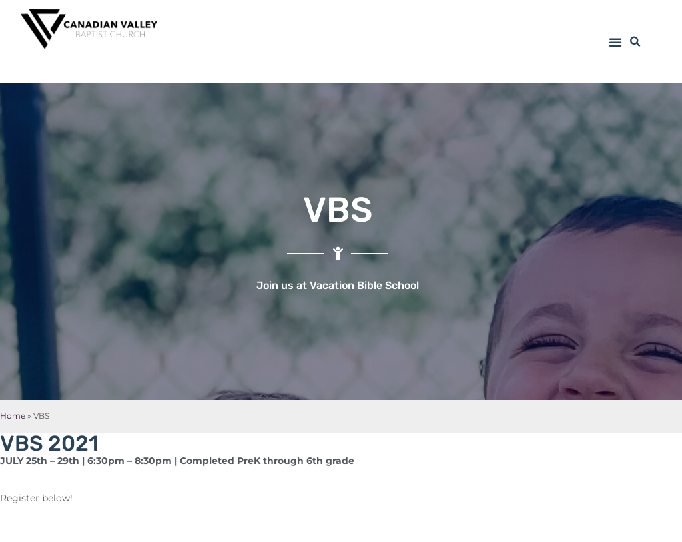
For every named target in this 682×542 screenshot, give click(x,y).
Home (12, 416)
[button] (615, 42)
